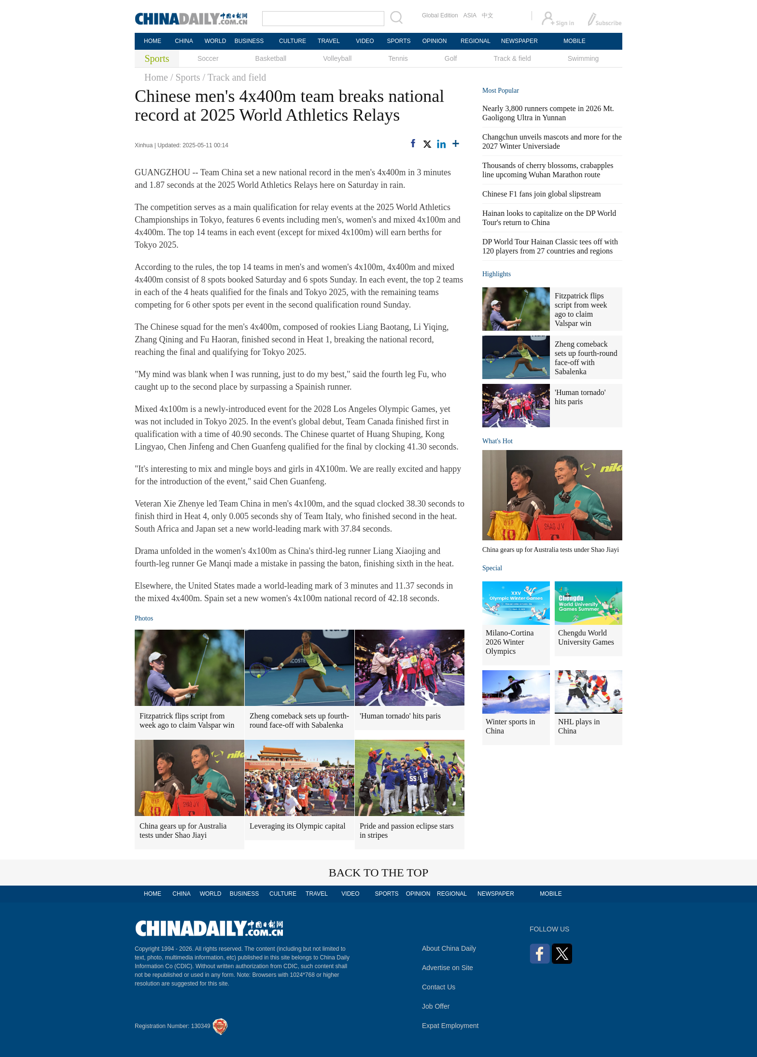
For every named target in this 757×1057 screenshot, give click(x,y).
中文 (487, 15)
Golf (451, 58)
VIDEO (365, 41)
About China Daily (449, 948)
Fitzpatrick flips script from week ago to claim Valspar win (187, 720)
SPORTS (398, 41)
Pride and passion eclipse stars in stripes (407, 830)
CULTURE (292, 41)
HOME (152, 41)
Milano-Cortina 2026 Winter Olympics (510, 642)
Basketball (271, 58)
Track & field (512, 58)
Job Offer (435, 1006)
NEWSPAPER (519, 41)
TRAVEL (329, 41)
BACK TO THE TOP (379, 872)
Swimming (583, 58)
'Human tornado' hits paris (400, 716)
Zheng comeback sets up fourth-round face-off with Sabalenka (299, 720)
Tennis (397, 58)
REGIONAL (476, 41)
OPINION (434, 41)
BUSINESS (249, 41)
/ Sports (185, 77)
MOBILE (574, 41)
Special (492, 568)
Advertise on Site (447, 968)
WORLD (215, 41)
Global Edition (440, 15)
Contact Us (438, 987)
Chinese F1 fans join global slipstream (541, 194)
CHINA (184, 41)
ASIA (470, 15)
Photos (144, 618)
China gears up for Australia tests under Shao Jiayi (183, 830)
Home (156, 77)
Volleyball (337, 58)
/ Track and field (234, 77)
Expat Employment (450, 1025)
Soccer (208, 58)
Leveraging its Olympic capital (298, 826)
